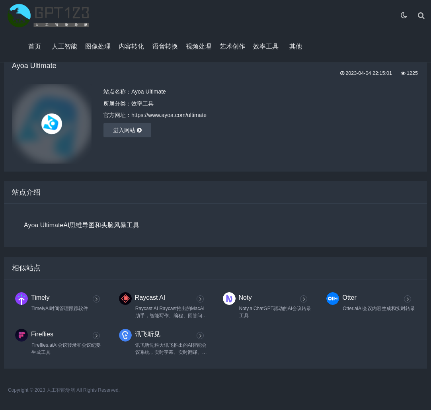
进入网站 (127, 130)
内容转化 (131, 46)
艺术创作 (232, 46)
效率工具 (266, 46)
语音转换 (165, 46)
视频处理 (198, 46)
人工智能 (64, 46)
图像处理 (98, 46)
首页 (34, 46)
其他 (295, 46)
